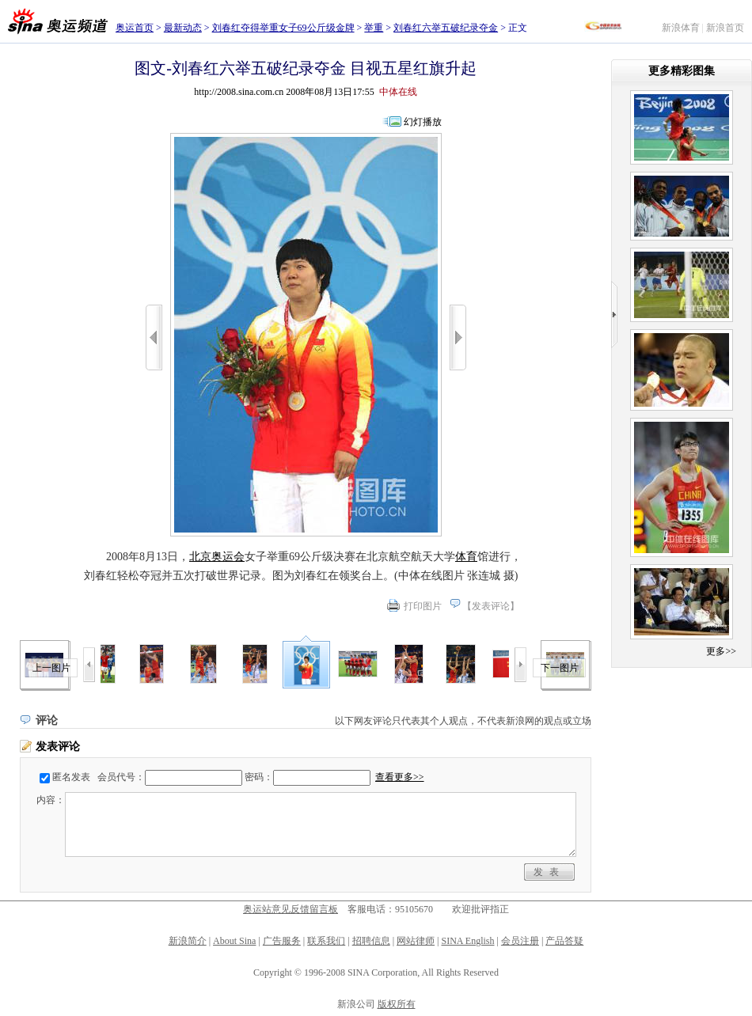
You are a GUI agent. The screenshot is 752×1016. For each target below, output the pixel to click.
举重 (373, 27)
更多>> (721, 651)
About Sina (234, 940)
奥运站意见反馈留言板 (290, 909)
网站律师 (416, 940)
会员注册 (520, 940)
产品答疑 (564, 940)
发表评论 (491, 606)
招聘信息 (371, 940)
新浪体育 (681, 27)
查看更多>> (399, 777)
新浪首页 (725, 27)
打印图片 (423, 606)
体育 (466, 557)
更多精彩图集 (681, 71)
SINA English (467, 940)
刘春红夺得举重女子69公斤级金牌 (283, 27)
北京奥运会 (217, 557)
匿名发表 (71, 777)
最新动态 (183, 27)
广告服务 (282, 940)
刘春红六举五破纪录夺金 (445, 27)
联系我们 (326, 940)
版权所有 (397, 1004)
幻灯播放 (423, 121)
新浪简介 (188, 940)
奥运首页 (135, 27)
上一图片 (51, 667)
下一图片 (560, 667)
